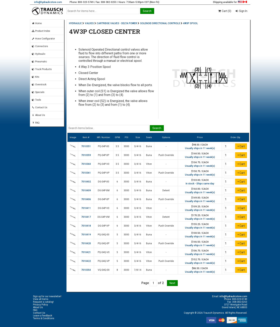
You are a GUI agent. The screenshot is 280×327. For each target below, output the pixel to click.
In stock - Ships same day (200, 183)
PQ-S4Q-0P (103, 243)
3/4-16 (137, 146)
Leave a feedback (42, 315)
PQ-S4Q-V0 (104, 252)
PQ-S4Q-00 (103, 234)
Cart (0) (224, 11)
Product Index (41, 31)
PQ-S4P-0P (103, 155)
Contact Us (39, 107)
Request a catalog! (43, 302)
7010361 (86, 172)
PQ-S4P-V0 (103, 164)
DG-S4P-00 (103, 181)
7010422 (86, 261)
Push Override (166, 155)
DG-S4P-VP (103, 225)
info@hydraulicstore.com (48, 2)
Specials (38, 92)
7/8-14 (137, 270)
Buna (149, 146)
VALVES (89, 23)
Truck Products (42, 69)
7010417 (86, 217)
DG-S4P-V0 (103, 208)
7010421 (86, 252)
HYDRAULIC (75, 23)
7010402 (86, 181)
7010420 (86, 243)
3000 (126, 146)
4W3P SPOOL (190, 23)
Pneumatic (39, 61)
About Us (38, 115)
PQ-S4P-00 (103, 146)
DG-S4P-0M (104, 190)
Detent (166, 190)
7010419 (86, 234)
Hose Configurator (43, 38)
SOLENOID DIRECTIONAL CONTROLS (160, 23)
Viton (149, 164)
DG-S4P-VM (104, 217)
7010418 (86, 225)
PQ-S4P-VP (103, 172)
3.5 (117, 146)
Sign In (243, 11)
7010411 (86, 208)
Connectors (40, 46)
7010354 (86, 270)
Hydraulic (38, 54)
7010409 (86, 190)
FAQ (36, 122)
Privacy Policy (40, 304)
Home (37, 23)
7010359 (86, 155)
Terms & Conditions (43, 318)
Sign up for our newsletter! (47, 296)
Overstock (39, 84)
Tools (36, 99)
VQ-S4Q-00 (104, 270)
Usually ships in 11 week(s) (200, 148)
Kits (35, 77)
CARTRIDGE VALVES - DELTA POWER (117, 23)
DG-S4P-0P (103, 199)
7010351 (86, 146)
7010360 (86, 164)
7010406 (86, 199)
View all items (40, 299)
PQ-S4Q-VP (104, 261)
